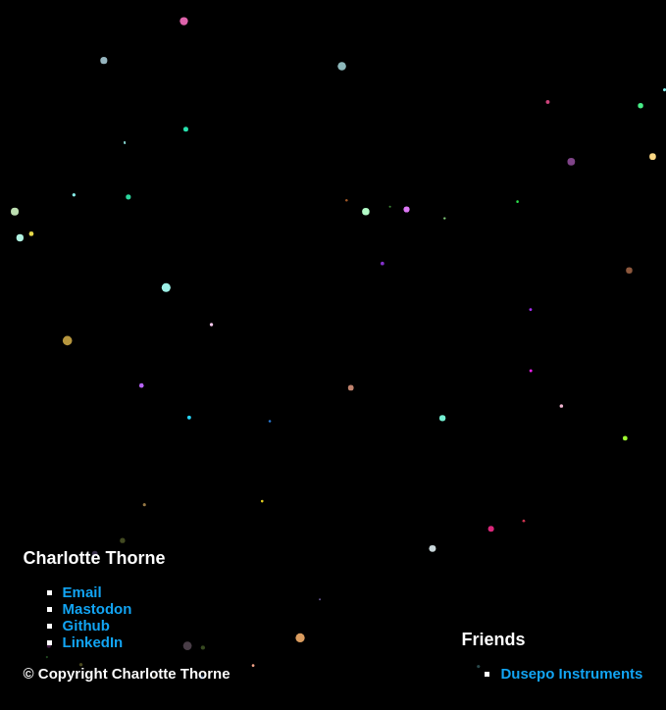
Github (86, 625)
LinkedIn (93, 642)
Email (82, 591)
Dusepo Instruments (571, 673)
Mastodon (97, 608)
